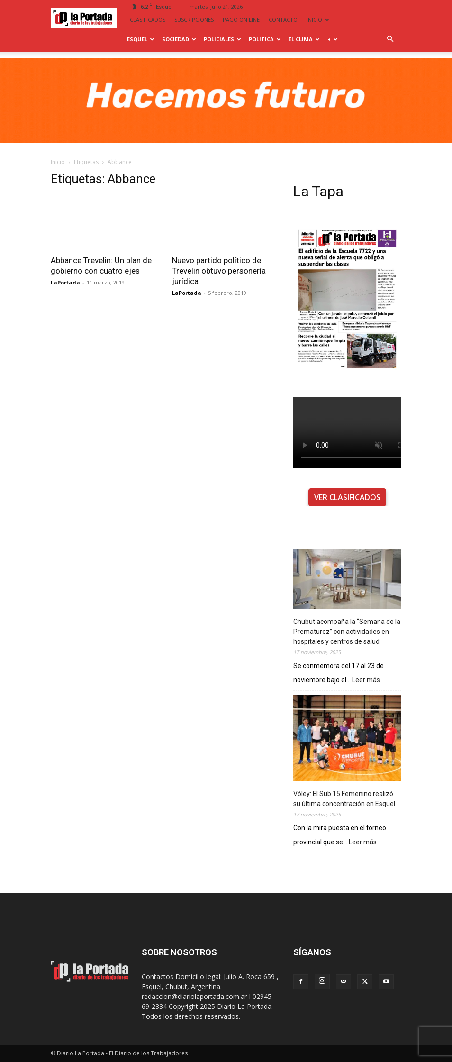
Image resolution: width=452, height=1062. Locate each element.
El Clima (304, 39)
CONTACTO (283, 19)
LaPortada (65, 282)
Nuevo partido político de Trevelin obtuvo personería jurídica (219, 271)
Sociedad (179, 39)
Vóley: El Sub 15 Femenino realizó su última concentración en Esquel (344, 798)
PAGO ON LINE (241, 19)
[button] (390, 39)
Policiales (222, 39)
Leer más (366, 680)
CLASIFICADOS (147, 19)
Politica (265, 39)
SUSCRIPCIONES (194, 19)
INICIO (318, 19)
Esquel (140, 39)
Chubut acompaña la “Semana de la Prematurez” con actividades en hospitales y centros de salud (346, 631)
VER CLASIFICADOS (347, 497)
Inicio (58, 162)
